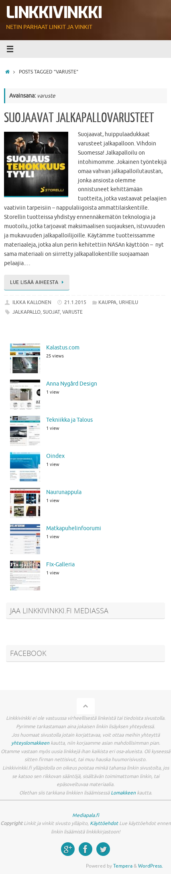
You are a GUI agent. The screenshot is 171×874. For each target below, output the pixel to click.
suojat (51, 312)
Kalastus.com (62, 347)
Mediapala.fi (85, 815)
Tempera (122, 866)
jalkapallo (26, 312)
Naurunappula (63, 492)
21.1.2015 (75, 302)
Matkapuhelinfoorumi (73, 528)
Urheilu (128, 302)
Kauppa (107, 302)
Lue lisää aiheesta (38, 282)
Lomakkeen (123, 793)
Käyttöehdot (104, 823)
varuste (72, 312)
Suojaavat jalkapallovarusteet (79, 118)
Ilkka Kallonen (31, 302)
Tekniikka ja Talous (69, 420)
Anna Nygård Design (71, 383)
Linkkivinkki (54, 13)
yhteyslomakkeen (30, 743)
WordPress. (150, 866)
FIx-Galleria (60, 564)
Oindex (55, 456)
